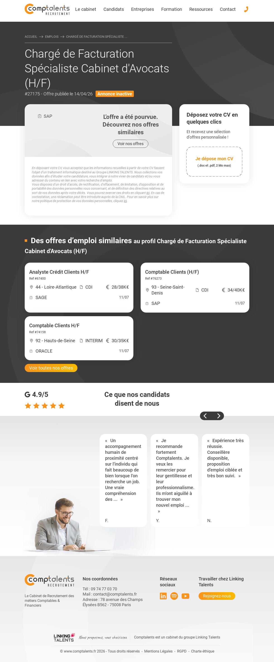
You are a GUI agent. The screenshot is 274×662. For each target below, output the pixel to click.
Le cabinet (85, 9)
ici (148, 193)
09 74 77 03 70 (104, 589)
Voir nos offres (131, 143)
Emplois (51, 36)
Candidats (113, 9)
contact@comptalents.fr (115, 594)
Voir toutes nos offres (51, 368)
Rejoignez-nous (217, 596)
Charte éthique (202, 651)
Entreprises (142, 9)
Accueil (31, 36)
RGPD (182, 651)
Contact (228, 9)
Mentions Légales (158, 651)
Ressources (201, 9)
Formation (171, 9)
